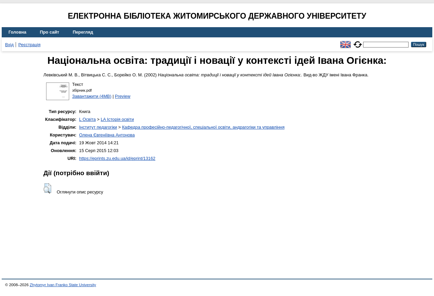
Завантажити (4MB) (92, 96)
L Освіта (87, 119)
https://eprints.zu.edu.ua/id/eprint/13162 (117, 158)
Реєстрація (29, 44)
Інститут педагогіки (98, 127)
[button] (47, 188)
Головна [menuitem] (17, 32)
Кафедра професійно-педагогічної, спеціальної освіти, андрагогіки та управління (203, 127)
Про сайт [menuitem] (49, 32)
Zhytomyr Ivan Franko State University (63, 285)
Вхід (9, 44)
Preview (123, 96)
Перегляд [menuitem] (83, 32)
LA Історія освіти (117, 119)
